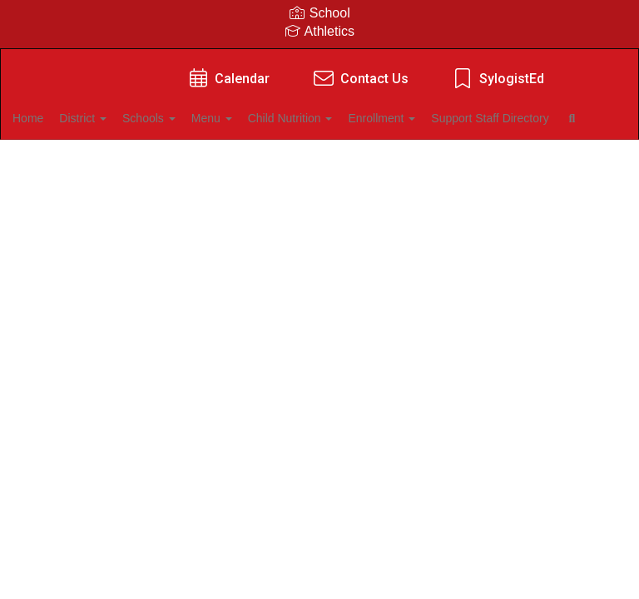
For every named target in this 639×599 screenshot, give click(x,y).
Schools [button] (193, 118)
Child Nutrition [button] (352, 118)
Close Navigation (264, 166)
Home (53, 118)
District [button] (117, 118)
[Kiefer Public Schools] (319, 59)
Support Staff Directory (97, 159)
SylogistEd (497, 79)
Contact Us (360, 79)
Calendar (228, 79)
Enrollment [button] (453, 118)
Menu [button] (265, 118)
